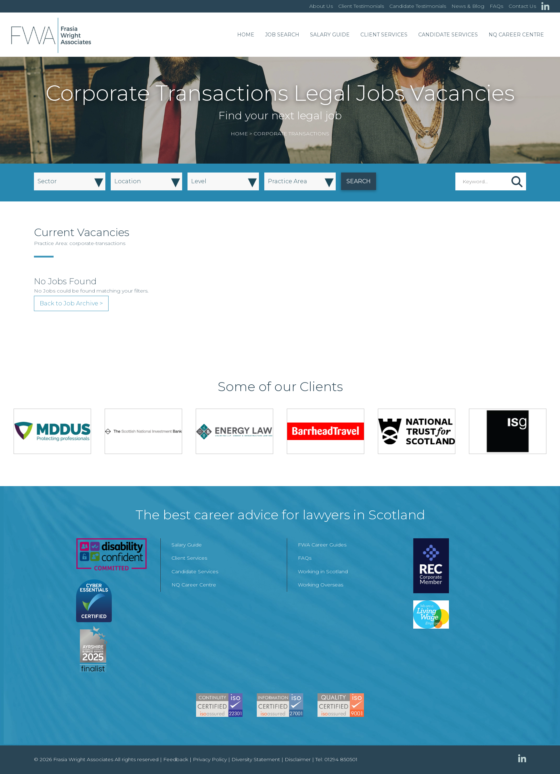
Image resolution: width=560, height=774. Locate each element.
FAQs (496, 6)
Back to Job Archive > (71, 303)
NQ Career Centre (516, 34)
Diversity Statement (255, 759)
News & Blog (467, 6)
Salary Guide (330, 34)
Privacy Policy (210, 759)
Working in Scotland (323, 571)
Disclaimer (298, 759)
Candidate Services (448, 34)
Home (245, 34)
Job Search (282, 34)
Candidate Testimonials (417, 6)
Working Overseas (320, 584)
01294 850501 (341, 759)
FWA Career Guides (322, 544)
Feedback (175, 759)
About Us (321, 6)
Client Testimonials (361, 6)
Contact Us (522, 6)
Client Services (384, 34)
